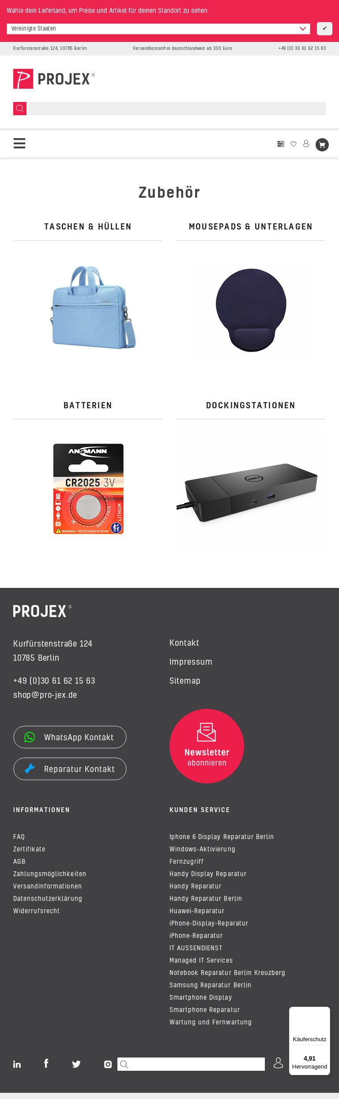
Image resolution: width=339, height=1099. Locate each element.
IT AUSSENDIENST (196, 955)
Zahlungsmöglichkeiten (50, 880)
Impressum (191, 662)
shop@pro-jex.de (45, 696)
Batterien (88, 406)
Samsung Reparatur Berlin (211, 992)
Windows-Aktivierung (203, 856)
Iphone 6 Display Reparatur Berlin (222, 843)
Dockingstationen (251, 406)
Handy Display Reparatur (208, 880)
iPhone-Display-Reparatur (209, 930)
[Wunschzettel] (293, 144)
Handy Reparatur (196, 893)
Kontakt (185, 643)
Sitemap (185, 681)
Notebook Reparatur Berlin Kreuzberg (228, 979)
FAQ (19, 843)
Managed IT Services (201, 967)
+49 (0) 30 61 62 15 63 (302, 48)
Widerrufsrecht (36, 918)
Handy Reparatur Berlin (206, 905)
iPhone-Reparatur (196, 942)
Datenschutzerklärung (48, 905)
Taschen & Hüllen (88, 227)
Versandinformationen (47, 893)
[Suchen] (19, 108)
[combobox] (158, 28)
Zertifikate (29, 856)
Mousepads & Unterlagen (251, 227)
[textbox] (158, 29)
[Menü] (325, 1012)
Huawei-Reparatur (197, 918)
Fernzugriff (187, 868)
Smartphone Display (201, 1004)
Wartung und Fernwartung (211, 1029)
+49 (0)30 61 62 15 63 (54, 681)
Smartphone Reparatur (205, 1016)
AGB (19, 868)
